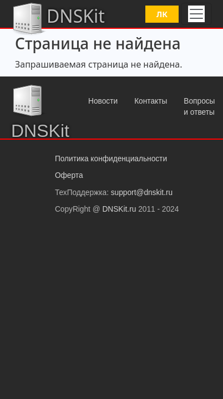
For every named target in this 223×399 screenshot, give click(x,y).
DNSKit (58, 17)
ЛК (162, 14)
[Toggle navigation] (196, 14)
